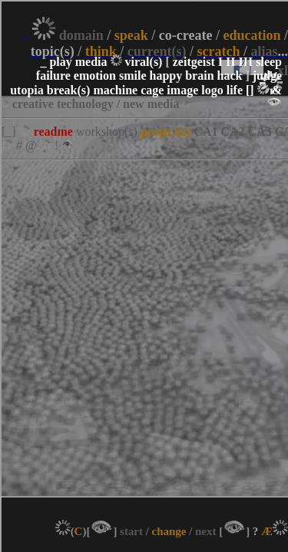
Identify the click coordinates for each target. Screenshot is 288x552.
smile (133, 75)
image (182, 90)
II (230, 61)
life (235, 90)
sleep (269, 61)
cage (152, 90)
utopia (27, 90)
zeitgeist (194, 61)
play (60, 61)
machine (115, 90)
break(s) (69, 90)
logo (212, 90)
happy (165, 75)
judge (267, 75)
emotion (95, 75)
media (91, 61)
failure (53, 75)
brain (199, 75)
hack (230, 75)
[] (250, 90)
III (246, 61)
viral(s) (144, 61)
